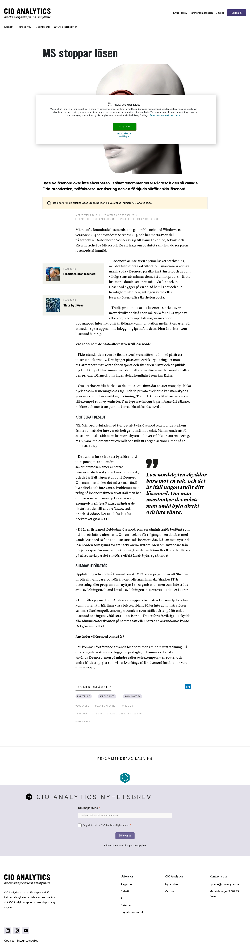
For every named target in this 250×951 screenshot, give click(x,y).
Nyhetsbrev (180, 12)
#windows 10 (132, 696)
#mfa (99, 713)
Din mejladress (88, 808)
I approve (124, 126)
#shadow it (83, 713)
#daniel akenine (105, 706)
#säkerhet (83, 696)
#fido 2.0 (128, 706)
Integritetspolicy (27, 940)
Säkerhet (126, 905)
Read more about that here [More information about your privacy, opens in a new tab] (165, 115)
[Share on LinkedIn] (188, 686)
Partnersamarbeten (201, 12)
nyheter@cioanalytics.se (224, 884)
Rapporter (127, 884)
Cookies (9, 940)
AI (122, 898)
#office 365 (83, 721)
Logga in (236, 12)
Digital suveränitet (132, 912)
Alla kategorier (67, 26)
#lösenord (82, 706)
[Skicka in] (124, 835)
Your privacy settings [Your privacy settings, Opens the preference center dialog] (124, 135)
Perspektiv (24, 26)
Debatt (8, 26)
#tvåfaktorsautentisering (124, 713)
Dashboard (42, 26)
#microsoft (107, 696)
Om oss (220, 12)
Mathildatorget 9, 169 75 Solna (224, 894)
